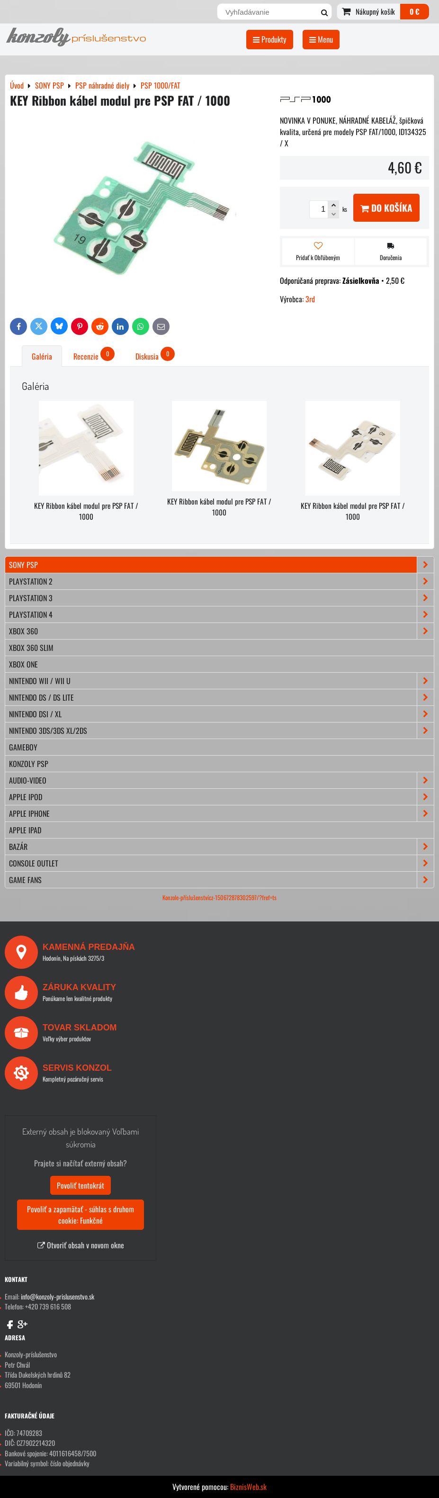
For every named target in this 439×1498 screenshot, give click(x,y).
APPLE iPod (221, 797)
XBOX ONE (23, 664)
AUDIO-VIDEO (221, 780)
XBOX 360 (221, 631)
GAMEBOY (23, 747)
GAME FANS (221, 880)
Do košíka (386, 208)
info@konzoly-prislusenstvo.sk (57, 1296)
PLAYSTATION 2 (221, 581)
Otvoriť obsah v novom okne (80, 1245)
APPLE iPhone (221, 813)
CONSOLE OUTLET (221, 863)
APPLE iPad (25, 830)
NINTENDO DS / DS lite (221, 697)
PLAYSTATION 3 (221, 598)
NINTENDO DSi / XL (221, 714)
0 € (415, 11)
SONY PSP (221, 565)
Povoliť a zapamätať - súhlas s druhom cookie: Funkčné (80, 1214)
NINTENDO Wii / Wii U (221, 681)
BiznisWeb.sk (248, 1486)
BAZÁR (221, 847)
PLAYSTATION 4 (221, 614)
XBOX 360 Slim (31, 647)
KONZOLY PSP (28, 763)
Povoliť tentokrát (80, 1185)
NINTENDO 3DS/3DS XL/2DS (221, 730)
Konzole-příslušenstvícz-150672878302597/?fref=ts (219, 897)
